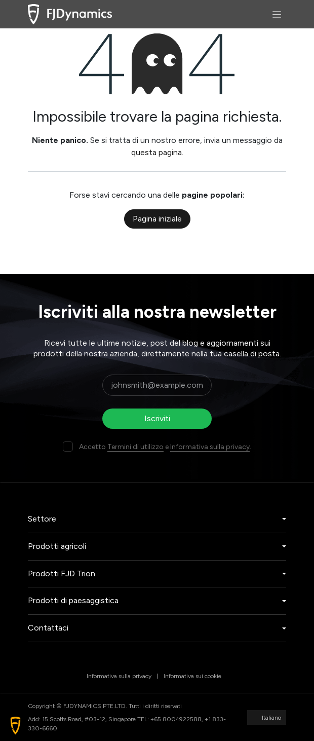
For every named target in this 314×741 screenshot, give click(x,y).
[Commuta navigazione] (276, 14)
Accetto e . (165, 446)
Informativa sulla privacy (210, 446)
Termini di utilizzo (135, 446)
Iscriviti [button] (157, 418)
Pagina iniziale (157, 219)
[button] (15, 725)
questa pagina (156, 152)
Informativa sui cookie (192, 676)
